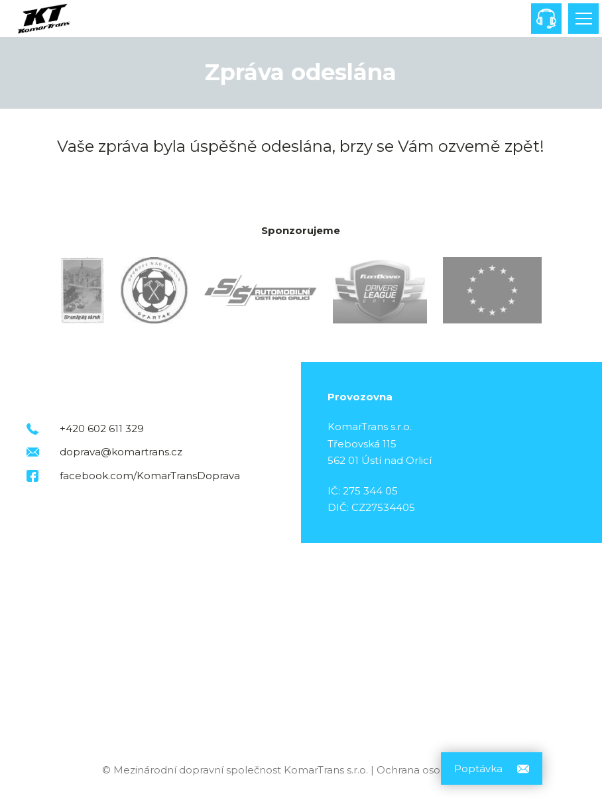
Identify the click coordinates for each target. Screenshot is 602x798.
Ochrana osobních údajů (438, 770)
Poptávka (478, 768)
